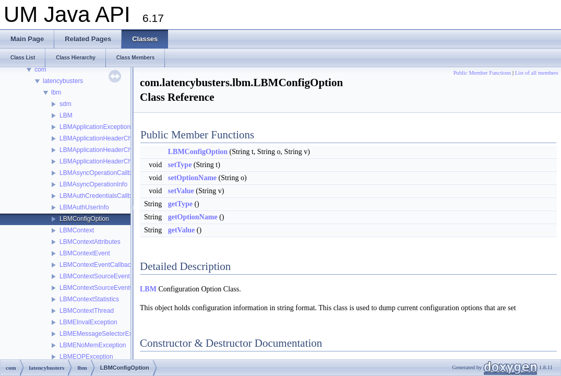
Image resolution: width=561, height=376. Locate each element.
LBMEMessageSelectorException (105, 333)
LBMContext (76, 230)
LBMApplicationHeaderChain (99, 138)
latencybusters (63, 81)
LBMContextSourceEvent (94, 276)
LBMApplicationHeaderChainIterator (109, 161)
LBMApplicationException (94, 127)
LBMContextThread (86, 310)
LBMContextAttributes (90, 241)
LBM (66, 115)
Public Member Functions (482, 73)
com (40, 69)
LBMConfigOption (84, 218)
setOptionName (192, 178)
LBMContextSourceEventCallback (106, 287)
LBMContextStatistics (89, 299)
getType (180, 204)
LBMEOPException (86, 356)
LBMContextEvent (84, 253)
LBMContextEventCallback (96, 264)
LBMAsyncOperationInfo (93, 184)
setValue (181, 191)
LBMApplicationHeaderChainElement (111, 150)
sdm (65, 104)
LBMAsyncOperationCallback (100, 173)
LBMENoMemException (92, 345)
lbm (56, 92)
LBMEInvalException (88, 322)
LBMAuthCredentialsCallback (100, 195)
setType (180, 165)
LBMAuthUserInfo (84, 207)
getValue (181, 230)
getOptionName (193, 217)
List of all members (536, 73)
